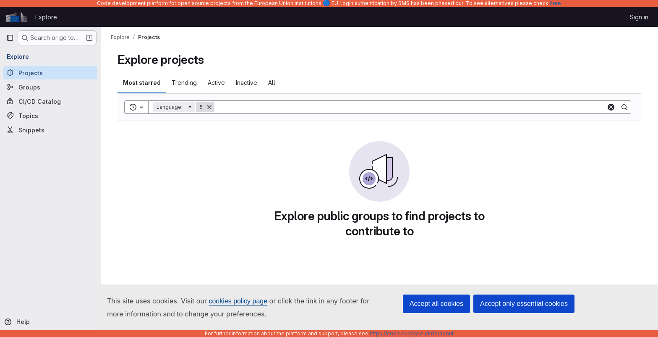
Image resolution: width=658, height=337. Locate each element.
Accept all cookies (436, 303)
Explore (46, 17)
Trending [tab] (184, 82)
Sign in (639, 17)
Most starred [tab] (142, 82)
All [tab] (271, 82)
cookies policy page (238, 301)
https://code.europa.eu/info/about (412, 333)
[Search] (410, 107)
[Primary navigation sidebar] (10, 38)
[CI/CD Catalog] (50, 101)
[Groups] (50, 87)
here (555, 3)
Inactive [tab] (246, 82)
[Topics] (50, 115)
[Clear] (611, 107)
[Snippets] (50, 130)
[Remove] (209, 107)
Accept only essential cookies (524, 303)
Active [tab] (216, 82)
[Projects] (50, 72)
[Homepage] (17, 17)
